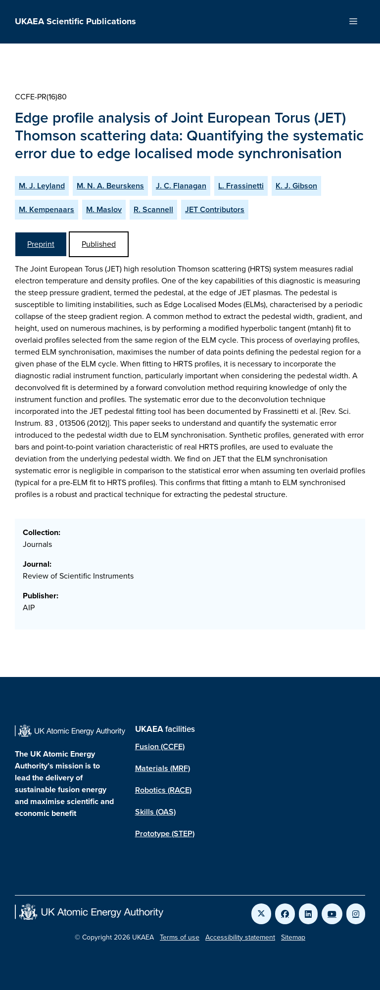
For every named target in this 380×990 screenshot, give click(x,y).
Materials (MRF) (162, 768)
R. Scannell (153, 209)
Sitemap (293, 937)
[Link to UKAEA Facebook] (285, 913)
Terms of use (179, 937)
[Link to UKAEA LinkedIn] (308, 913)
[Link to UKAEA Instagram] (355, 913)
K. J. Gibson (296, 185)
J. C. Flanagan (181, 185)
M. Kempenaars (46, 209)
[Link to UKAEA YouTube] (332, 913)
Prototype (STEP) (164, 833)
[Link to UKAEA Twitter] (261, 913)
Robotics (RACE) (163, 790)
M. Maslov (104, 209)
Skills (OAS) (155, 811)
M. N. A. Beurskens (110, 185)
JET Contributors (214, 209)
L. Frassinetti (241, 185)
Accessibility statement (240, 937)
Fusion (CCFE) (160, 746)
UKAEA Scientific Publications (75, 21)
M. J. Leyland (42, 185)
